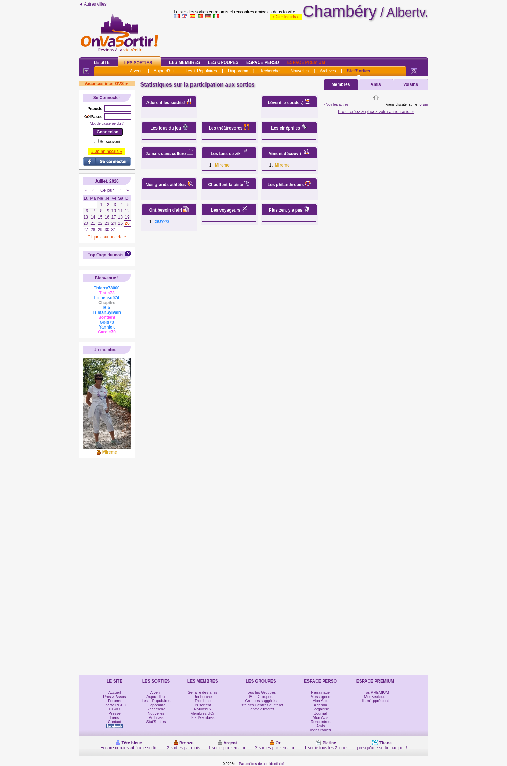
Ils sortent (202, 705)
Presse (115, 713)
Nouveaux (202, 709)
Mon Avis (320, 717)
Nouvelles (299, 70)
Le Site (102, 62)
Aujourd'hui (164, 70)
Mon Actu (320, 701)
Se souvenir (111, 141)
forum (423, 104)
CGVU (114, 709)
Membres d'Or (202, 713)
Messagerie (321, 696)
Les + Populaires (201, 70)
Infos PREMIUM (375, 692)
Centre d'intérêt (261, 709)
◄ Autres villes (93, 4)
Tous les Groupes (261, 692)
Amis (375, 84)
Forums (114, 701)
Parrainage (320, 692)
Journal (320, 713)
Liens (114, 717)
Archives (328, 70)
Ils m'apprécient (375, 701)
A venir (136, 70)
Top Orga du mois (106, 254)
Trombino (203, 701)
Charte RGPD (114, 705)
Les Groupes (223, 62)
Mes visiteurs (375, 696)
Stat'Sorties (358, 70)
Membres (341, 84)
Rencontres (320, 722)
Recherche (269, 70)
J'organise (320, 709)
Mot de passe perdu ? (107, 123)
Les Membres (184, 62)
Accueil (114, 692)
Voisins (410, 84)
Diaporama (238, 70)
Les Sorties (138, 62)
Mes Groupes (260, 696)
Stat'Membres (203, 717)
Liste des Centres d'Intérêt (260, 705)
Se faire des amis (202, 692)
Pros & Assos (114, 696)
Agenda (320, 705)
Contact (114, 722)
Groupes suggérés (261, 701)
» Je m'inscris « (285, 17)
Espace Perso (262, 62)
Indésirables (320, 730)
